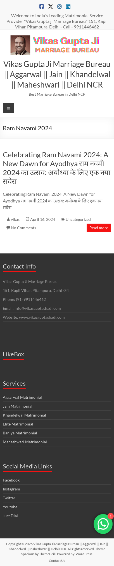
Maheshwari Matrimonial (25, 441)
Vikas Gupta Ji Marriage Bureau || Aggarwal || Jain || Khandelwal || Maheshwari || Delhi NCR (57, 74)
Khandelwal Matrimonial (24, 415)
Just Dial (10, 515)
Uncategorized (78, 219)
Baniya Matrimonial (20, 432)
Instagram (11, 489)
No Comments (23, 227)
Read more (98, 227)
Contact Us (57, 560)
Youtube (10, 506)
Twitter (9, 497)
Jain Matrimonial (17, 406)
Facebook (11, 480)
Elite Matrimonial (18, 424)
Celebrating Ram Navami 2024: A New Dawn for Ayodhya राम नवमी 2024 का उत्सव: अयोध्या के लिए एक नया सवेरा (56, 168)
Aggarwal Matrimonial (22, 397)
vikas (15, 219)
